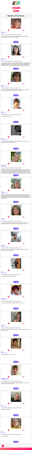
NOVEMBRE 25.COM (4, 378)
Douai (2, 219)
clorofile (2, 218)
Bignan (2, 272)
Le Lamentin (3, 192)
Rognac (2, 32)
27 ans (5, 112)
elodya (2, 85)
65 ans (5, 326)
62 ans (6, 59)
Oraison (2, 326)
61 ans (5, 32)
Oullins (2, 112)
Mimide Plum (3, 165)
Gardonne (2, 352)
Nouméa (2, 166)
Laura (2, 405)
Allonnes (2, 299)
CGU (21, 448)
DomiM (2, 58)
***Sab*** (2, 271)
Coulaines (2, 86)
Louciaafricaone (4, 298)
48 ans (5, 406)
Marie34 (2, 431)
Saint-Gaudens (3, 379)
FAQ (19, 448)
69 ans (6, 166)
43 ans (5, 272)
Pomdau (2, 138)
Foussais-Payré (3, 139)
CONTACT (29, 448)
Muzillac (2, 59)
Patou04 (2, 325)
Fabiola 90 (3, 245)
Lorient (2, 406)
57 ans (6, 86)
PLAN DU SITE (24, 448)
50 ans (8, 139)
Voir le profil (16, 68)
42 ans (8, 379)
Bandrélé (2, 246)
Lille (2, 432)
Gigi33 (2, 351)
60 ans (5, 219)
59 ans (4, 432)
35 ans (6, 246)
